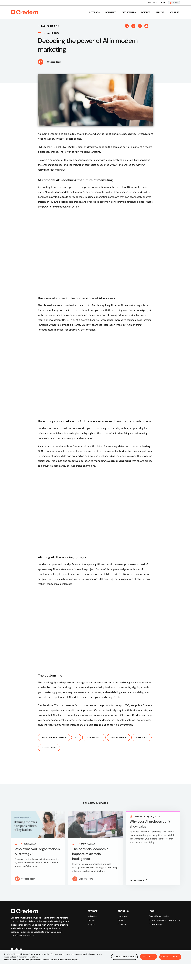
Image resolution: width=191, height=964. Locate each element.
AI (76, 737)
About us (174, 12)
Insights (145, 12)
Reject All (148, 957)
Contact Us (122, 924)
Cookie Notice (64, 959)
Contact (151, 3)
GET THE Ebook (139, 882)
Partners (91, 920)
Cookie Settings (155, 924)
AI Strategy (141, 737)
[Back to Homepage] (24, 12)
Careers (159, 12)
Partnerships (129, 12)
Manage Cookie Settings (124, 957)
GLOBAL (173, 3)
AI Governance (118, 737)
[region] (95, 957)
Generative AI (49, 747)
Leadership (122, 916)
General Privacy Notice (159, 916)
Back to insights (48, 26)
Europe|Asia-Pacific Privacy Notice (41, 959)
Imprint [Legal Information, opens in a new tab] (75, 959)
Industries (110, 12)
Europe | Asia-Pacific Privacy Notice (164, 920)
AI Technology (94, 737)
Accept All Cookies (170, 957)
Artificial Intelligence (54, 737)
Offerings (94, 12)
